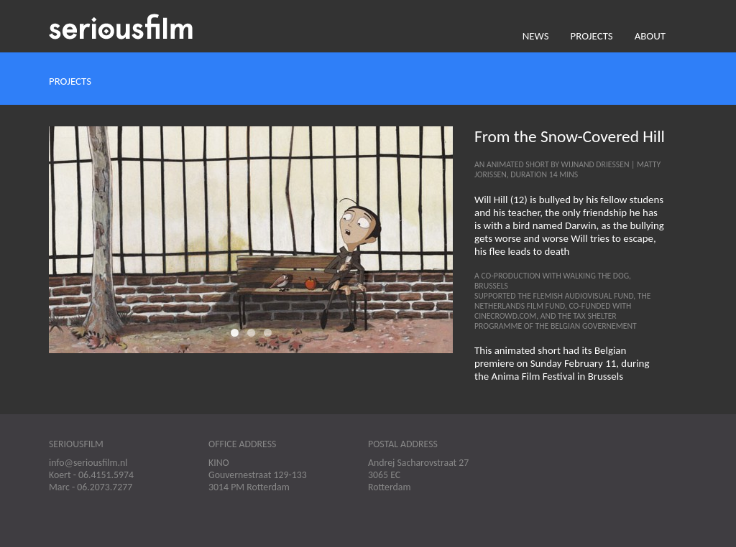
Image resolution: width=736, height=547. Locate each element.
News (536, 35)
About (650, 35)
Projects (592, 35)
